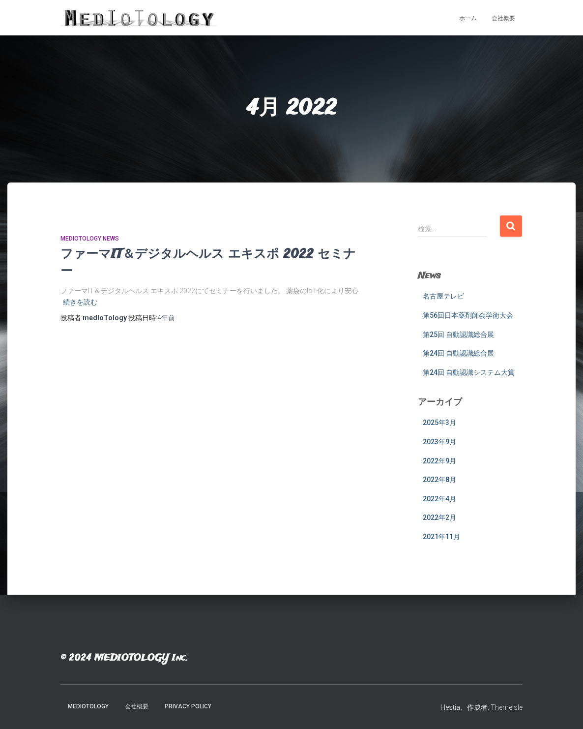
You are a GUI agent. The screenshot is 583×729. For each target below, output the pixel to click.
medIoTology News (89, 238)
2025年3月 (439, 422)
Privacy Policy (188, 706)
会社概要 (503, 18)
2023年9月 (439, 442)
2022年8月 (439, 480)
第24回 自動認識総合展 (458, 353)
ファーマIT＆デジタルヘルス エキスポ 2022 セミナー (208, 262)
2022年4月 (439, 499)
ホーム (468, 18)
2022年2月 (439, 517)
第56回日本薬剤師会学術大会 (468, 315)
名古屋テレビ (443, 296)
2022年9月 (439, 461)
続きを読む (80, 302)
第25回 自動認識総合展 (458, 334)
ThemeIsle (507, 707)
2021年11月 (441, 537)
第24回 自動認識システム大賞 (469, 372)
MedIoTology (88, 706)
